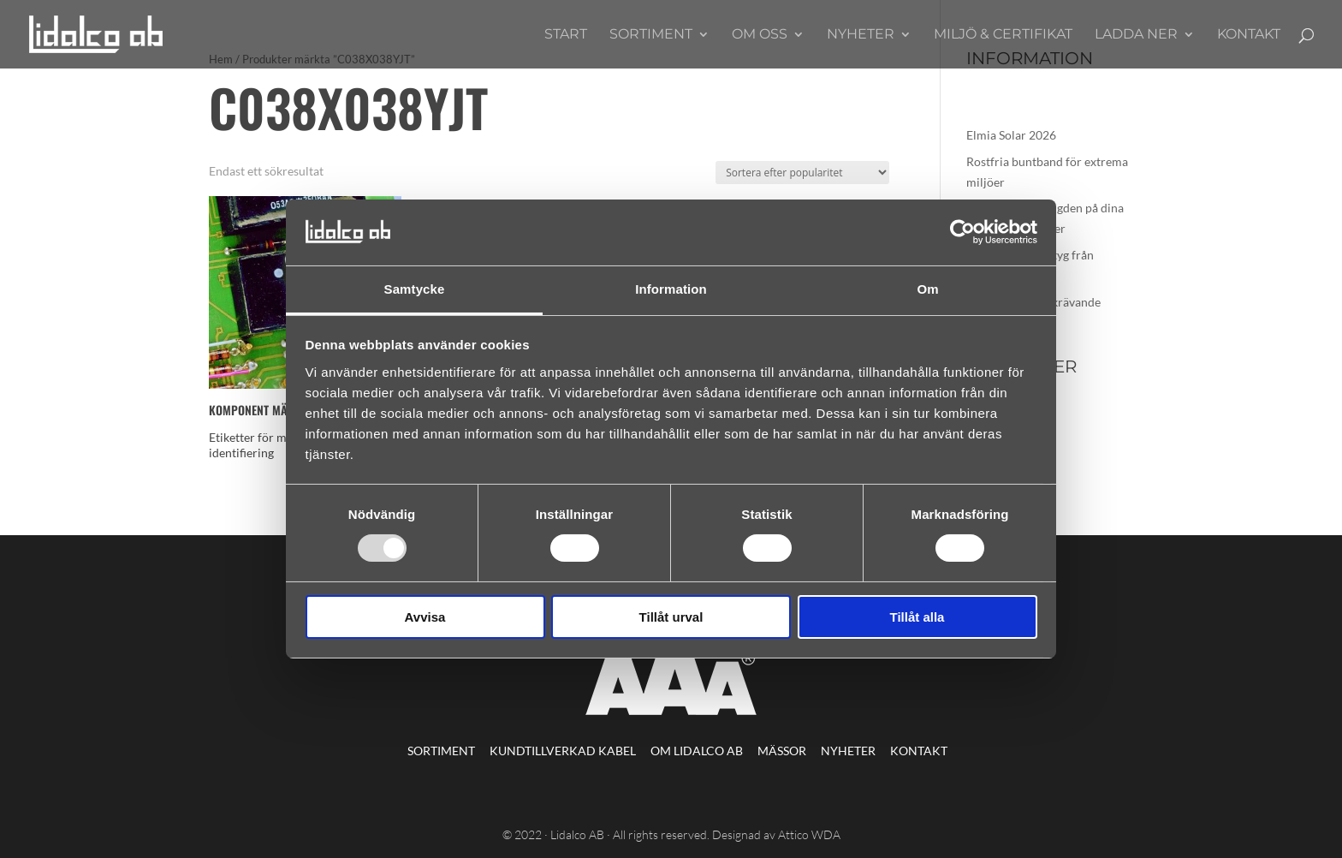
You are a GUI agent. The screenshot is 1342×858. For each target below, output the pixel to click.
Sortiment (650, 35)
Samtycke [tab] (414, 289)
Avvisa (425, 617)
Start (565, 35)
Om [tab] (927, 289)
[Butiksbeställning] (802, 172)
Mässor (781, 750)
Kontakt (1248, 35)
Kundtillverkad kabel (563, 750)
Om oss (759, 35)
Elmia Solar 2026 (1011, 135)
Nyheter (860, 35)
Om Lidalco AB (696, 750)
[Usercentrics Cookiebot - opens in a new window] (962, 232)
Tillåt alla (917, 617)
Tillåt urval (671, 617)
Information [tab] (671, 289)
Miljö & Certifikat (1003, 35)
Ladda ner (1136, 35)
